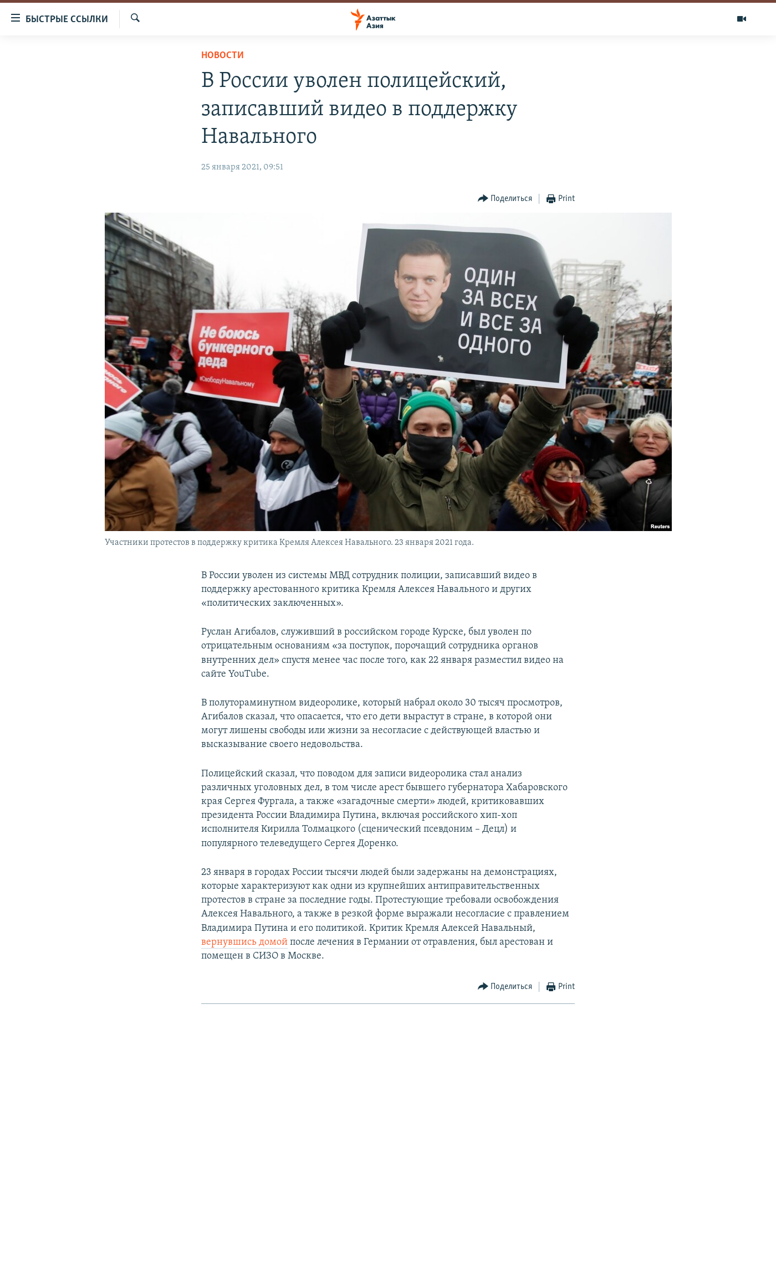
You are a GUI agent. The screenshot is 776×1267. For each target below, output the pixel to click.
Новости (222, 55)
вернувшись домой (244, 942)
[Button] (505, 199)
